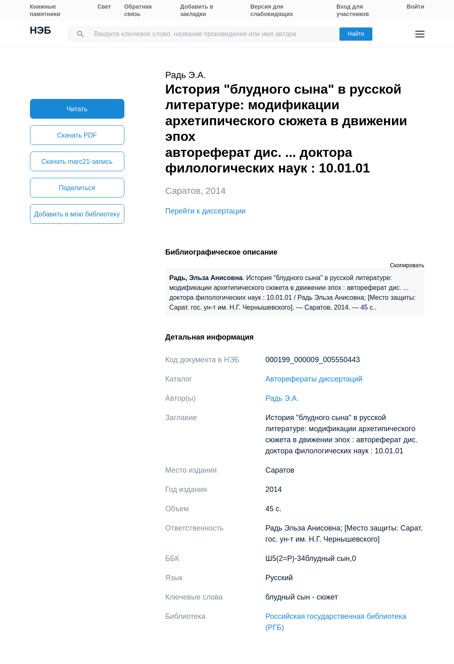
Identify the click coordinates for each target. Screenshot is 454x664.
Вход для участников (353, 10)
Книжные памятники (45, 10)
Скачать (76, 135)
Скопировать (407, 265)
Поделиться (77, 187)
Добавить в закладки (196, 10)
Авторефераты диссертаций (314, 379)
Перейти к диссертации (205, 211)
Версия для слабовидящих (271, 10)
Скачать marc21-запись (76, 161)
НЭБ (40, 31)
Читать (76, 109)
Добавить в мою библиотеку (77, 214)
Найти (356, 33)
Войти (415, 6)
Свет (104, 6)
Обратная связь (137, 10)
